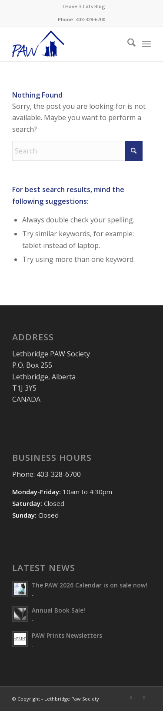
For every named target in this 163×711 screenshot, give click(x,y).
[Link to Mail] (144, 697)
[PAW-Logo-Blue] (67, 43)
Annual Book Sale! (58, 610)
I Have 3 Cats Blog (84, 6)
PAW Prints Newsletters (67, 635)
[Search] (127, 43)
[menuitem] (84, 6)
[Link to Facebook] (131, 697)
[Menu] (146, 43)
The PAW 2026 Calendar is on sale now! (89, 585)
